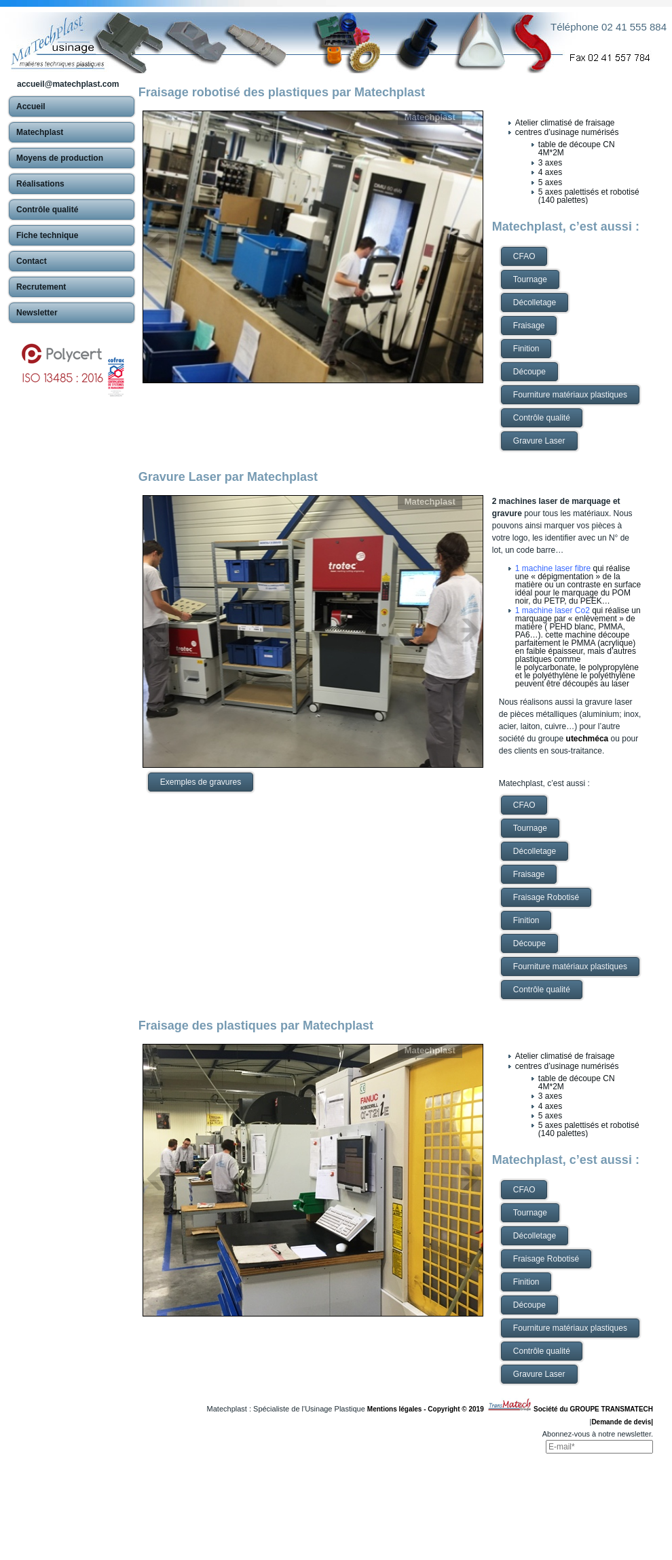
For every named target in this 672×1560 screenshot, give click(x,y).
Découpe (529, 371)
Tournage (530, 279)
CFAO (524, 256)
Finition (526, 348)
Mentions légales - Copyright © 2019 (427, 1409)
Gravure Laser (539, 441)
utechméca (587, 738)
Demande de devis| (622, 1422)
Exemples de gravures (200, 782)
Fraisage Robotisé (546, 897)
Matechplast (430, 117)
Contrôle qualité (541, 418)
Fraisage (529, 325)
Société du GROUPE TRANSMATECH (593, 1409)
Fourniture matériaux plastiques (570, 394)
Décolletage (534, 302)
